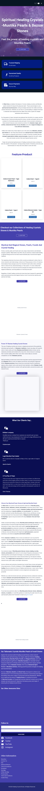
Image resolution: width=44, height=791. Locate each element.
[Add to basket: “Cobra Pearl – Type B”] (33, 186)
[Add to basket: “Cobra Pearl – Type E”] (11, 217)
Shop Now (3, 759)
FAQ (2, 762)
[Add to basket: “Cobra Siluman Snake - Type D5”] (33, 217)
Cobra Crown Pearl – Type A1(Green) (11, 180)
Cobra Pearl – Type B (32, 179)
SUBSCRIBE (21, 734)
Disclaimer (4, 768)
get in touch (29, 595)
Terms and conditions (6, 775)
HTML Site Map (5, 772)
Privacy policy (4, 774)
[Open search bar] (35, 3)
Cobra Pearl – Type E (11, 210)
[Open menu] (41, 3)
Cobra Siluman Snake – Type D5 (32, 211)
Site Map (3, 770)
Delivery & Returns (5, 764)
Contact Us (4, 761)
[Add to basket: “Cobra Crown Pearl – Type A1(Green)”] (11, 186)
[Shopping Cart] (38, 3)
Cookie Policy (4, 777)
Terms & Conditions (6, 766)
